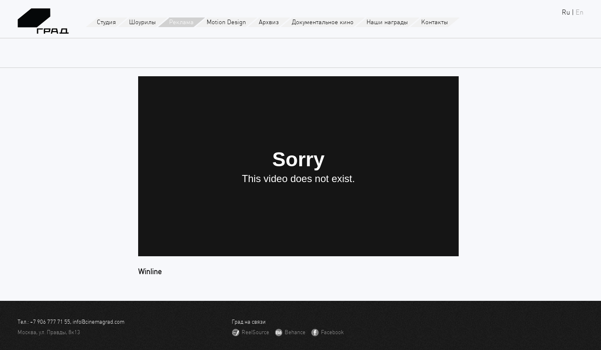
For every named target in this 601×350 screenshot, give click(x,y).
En (579, 12)
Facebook (332, 332)
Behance (295, 332)
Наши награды (387, 22)
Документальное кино (323, 22)
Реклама (181, 22)
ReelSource (255, 332)
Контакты (434, 22)
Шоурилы (142, 22)
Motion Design (226, 22)
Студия (106, 22)
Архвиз (269, 22)
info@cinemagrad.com (98, 322)
